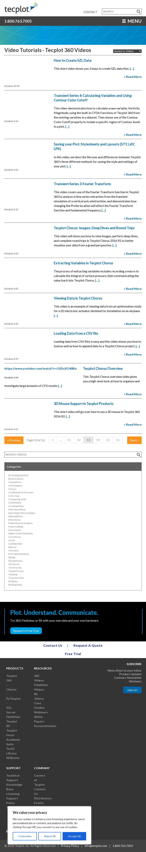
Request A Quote (88, 645)
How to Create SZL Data (72, 60)
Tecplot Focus (16, 571)
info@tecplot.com (96, 845)
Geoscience (14, 530)
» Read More (133, 76)
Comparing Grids (17, 499)
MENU (132, 21)
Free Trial (73, 654)
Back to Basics (15, 478)
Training (12, 574)
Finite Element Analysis (20, 523)
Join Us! (132, 690)
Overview (13, 550)
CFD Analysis (15, 485)
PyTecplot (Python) (18, 553)
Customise (24, 836)
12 (78, 440)
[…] (132, 68)
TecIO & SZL (14, 567)
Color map (13, 495)
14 (98, 440)
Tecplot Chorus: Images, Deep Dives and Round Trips (94, 228)
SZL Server (14, 564)
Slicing (11, 557)
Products (14, 668)
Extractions (14, 519)
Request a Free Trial (26, 630)
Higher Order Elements (20, 533)
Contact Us (52, 645)
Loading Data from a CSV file (76, 333)
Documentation (45, 726)
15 (108, 440)
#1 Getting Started (18, 475)
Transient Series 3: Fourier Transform (82, 184)
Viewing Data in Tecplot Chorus (78, 298)
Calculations (14, 482)
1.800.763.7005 (18, 21)
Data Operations (17, 509)
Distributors (43, 798)
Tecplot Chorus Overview (103, 368)
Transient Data (16, 577)
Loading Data (15, 543)
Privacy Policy (70, 845)
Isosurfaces (14, 536)
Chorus (12, 489)
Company (42, 768)
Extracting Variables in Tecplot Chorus (83, 263)
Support (13, 768)
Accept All (74, 836)
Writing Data (15, 584)
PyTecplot (13, 698)
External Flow (15, 516)
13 (88, 440)
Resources (43, 668)
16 (117, 440)
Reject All (50, 836)
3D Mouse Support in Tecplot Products (83, 403)
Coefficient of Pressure (20, 492)
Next (134, 440)
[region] (49, 825)
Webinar (12, 581)
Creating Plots (16, 506)
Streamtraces (15, 560)
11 (69, 440)
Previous (14, 440)
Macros (12, 547)
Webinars (41, 712)
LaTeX (11, 540)
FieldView (13, 716)
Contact (90, 12)
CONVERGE (14, 502)
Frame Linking (15, 526)
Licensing (12, 793)
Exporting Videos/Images (21, 512)
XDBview (12, 758)
